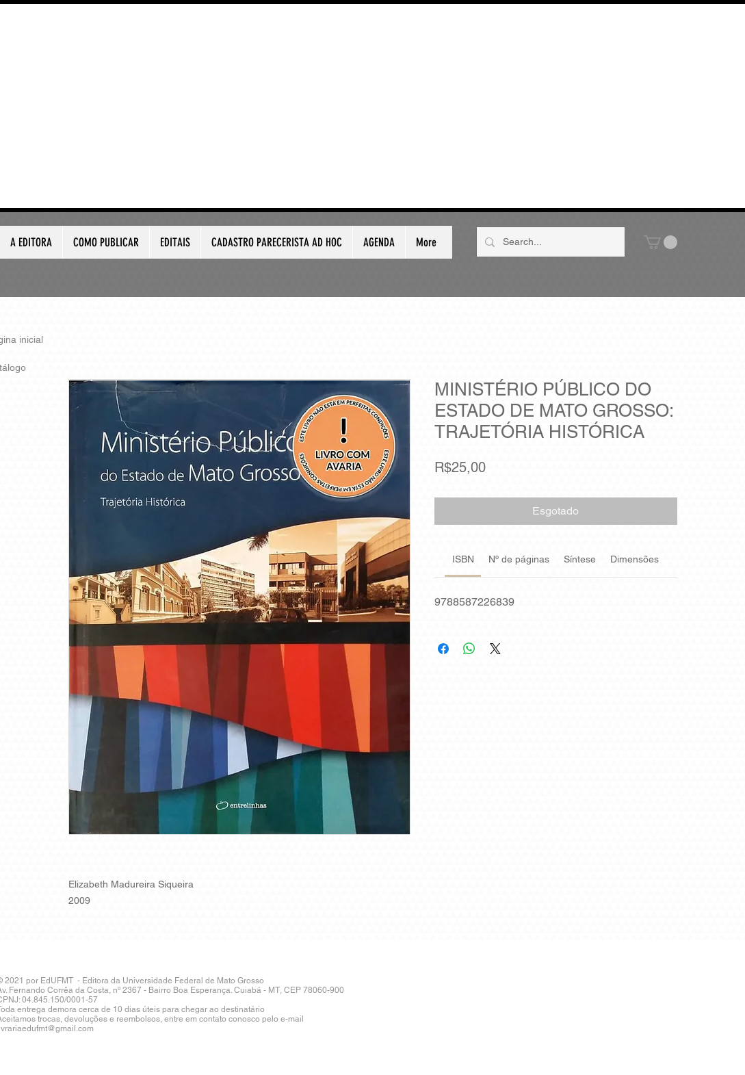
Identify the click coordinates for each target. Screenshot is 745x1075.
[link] (463, 559)
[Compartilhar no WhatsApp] (469, 648)
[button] (660, 242)
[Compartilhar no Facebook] (443, 648)
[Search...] (549, 242)
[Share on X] (495, 648)
